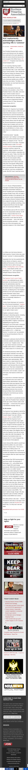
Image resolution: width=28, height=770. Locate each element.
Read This (14, 634)
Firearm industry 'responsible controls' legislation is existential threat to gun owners (13, 611)
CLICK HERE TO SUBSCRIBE (12, 20)
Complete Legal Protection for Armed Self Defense (14, 632)
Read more (14, 713)
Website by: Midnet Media (14, 766)
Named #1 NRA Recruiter (11, 652)
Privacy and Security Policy (13, 763)
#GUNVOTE (18, 502)
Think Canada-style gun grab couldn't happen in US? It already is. (14, 620)
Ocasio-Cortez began (17, 215)
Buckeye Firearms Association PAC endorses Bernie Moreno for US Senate (13, 178)
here (18, 23)
